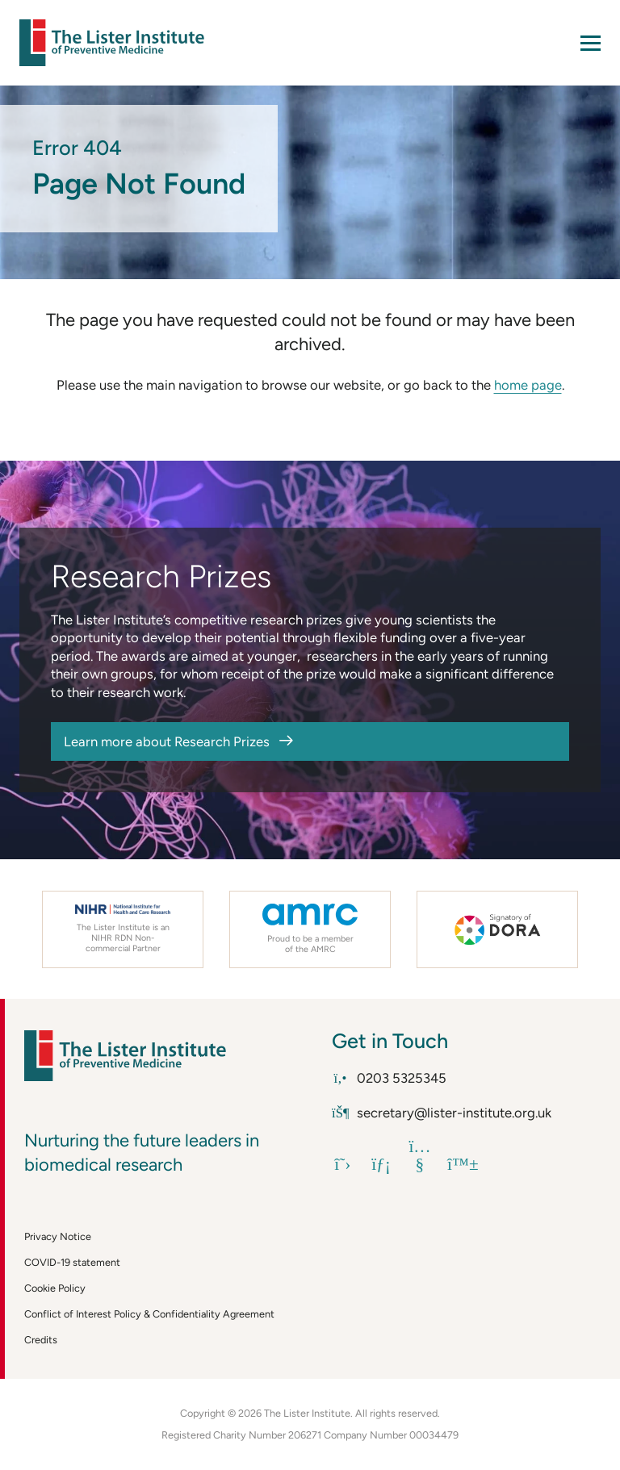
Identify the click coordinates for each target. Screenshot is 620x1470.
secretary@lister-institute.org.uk (441, 1113)
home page (528, 385)
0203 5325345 (389, 1078)
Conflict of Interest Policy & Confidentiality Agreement (149, 1314)
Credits (40, 1340)
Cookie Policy (55, 1288)
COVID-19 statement (72, 1262)
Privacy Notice (57, 1236)
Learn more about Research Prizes (167, 741)
